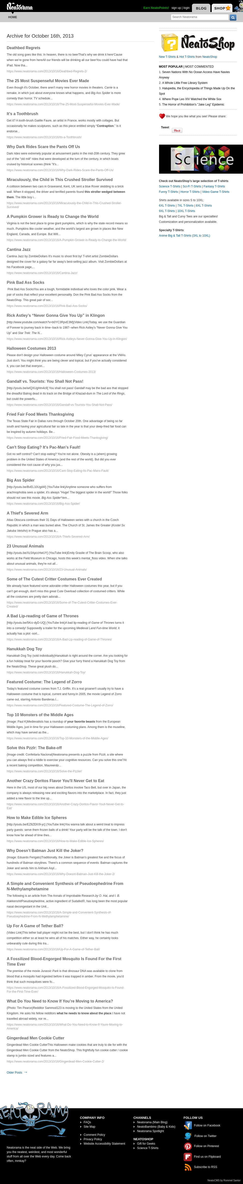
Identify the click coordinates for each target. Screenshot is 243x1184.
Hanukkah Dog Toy (24, 649)
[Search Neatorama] (200, 17)
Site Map (89, 1126)
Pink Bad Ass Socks (25, 282)
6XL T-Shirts (167, 205)
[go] (233, 18)
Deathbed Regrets (23, 48)
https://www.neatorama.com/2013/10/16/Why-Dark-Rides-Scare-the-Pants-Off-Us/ (60, 170)
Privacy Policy (93, 1139)
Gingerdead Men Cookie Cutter (36, 1038)
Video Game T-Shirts (215, 192)
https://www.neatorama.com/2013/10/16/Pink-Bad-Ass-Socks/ (47, 306)
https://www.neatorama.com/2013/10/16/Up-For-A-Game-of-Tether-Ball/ (53, 949)
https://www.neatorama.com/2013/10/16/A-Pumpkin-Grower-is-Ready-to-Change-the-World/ (66, 240)
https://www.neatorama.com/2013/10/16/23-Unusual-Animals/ (47, 569)
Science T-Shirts (169, 186)
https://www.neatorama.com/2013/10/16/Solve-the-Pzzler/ (44, 771)
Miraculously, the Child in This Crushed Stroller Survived (60, 180)
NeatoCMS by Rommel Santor (224, 1180)
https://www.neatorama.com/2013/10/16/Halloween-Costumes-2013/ (51, 372)
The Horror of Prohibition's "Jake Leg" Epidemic (193, 104)
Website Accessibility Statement (104, 1143)
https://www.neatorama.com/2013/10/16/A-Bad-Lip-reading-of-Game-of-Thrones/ (59, 639)
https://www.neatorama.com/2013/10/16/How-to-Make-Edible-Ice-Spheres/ (55, 841)
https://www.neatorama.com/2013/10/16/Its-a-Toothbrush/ (44, 137)
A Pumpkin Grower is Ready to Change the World (53, 216)
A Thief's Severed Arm (27, 513)
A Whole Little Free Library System (185, 83)
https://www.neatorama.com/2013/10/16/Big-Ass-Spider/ (43, 503)
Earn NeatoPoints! (156, 8)
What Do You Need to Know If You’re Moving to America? (60, 1001)
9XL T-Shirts (167, 211)
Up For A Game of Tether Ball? (35, 926)
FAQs (87, 1122)
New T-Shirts (167, 57)
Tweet (165, 127)
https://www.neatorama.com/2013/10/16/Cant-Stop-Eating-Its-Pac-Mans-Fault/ (58, 470)
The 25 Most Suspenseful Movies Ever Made (48, 81)
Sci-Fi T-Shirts (192, 186)
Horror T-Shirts (190, 192)
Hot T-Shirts (187, 57)
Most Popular (171, 66)
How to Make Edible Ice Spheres (37, 818)
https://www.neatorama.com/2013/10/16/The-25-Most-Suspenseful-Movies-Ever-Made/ (63, 104)
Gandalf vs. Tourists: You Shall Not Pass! (45, 381)
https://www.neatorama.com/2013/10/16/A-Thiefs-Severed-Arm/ (48, 536)
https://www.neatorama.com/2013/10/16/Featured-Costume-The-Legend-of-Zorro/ (60, 705)
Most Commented (199, 66)
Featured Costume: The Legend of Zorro (44, 682)
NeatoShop (209, 57)
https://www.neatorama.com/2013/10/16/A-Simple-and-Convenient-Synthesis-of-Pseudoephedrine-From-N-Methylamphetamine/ (59, 914)
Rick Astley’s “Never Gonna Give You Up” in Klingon (56, 315)
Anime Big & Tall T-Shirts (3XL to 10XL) (184, 235)
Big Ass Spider (21, 480)
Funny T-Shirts (168, 192)
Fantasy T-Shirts (214, 186)
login (186, 8)
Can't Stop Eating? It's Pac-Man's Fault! (44, 447)
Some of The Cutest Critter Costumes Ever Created (54, 579)
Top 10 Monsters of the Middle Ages (40, 715)
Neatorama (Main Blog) (152, 1122)
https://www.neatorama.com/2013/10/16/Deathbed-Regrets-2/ (47, 71)
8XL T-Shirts (204, 205)
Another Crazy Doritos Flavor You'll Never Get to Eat (55, 781)
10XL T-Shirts (186, 211)
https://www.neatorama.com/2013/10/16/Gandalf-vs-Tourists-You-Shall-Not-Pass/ (59, 405)
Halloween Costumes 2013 (31, 348)
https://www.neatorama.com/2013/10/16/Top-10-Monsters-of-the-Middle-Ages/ (57, 738)
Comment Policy (94, 1135)
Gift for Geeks (146, 1143)
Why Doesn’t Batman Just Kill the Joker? (45, 851)
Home (12, 17)
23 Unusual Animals (25, 546)
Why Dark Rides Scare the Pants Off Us (43, 147)
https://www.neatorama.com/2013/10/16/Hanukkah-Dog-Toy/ (46, 672)
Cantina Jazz (19, 249)
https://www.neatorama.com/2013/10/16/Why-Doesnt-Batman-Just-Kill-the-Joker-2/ (61, 874)
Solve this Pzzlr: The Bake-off (34, 748)
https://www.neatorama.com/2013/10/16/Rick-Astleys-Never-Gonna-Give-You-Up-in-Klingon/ (67, 339)
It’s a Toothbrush (22, 114)
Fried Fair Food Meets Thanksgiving (40, 414)
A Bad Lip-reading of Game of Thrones (43, 616)
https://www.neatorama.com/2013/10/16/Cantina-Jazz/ (42, 273)
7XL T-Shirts (185, 205)
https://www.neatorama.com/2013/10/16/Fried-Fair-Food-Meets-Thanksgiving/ (57, 438)
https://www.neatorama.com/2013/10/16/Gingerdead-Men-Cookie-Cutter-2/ (55, 1061)
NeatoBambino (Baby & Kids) (156, 1126)
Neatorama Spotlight (150, 1131)
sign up (176, 8)
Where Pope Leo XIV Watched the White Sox (191, 99)
